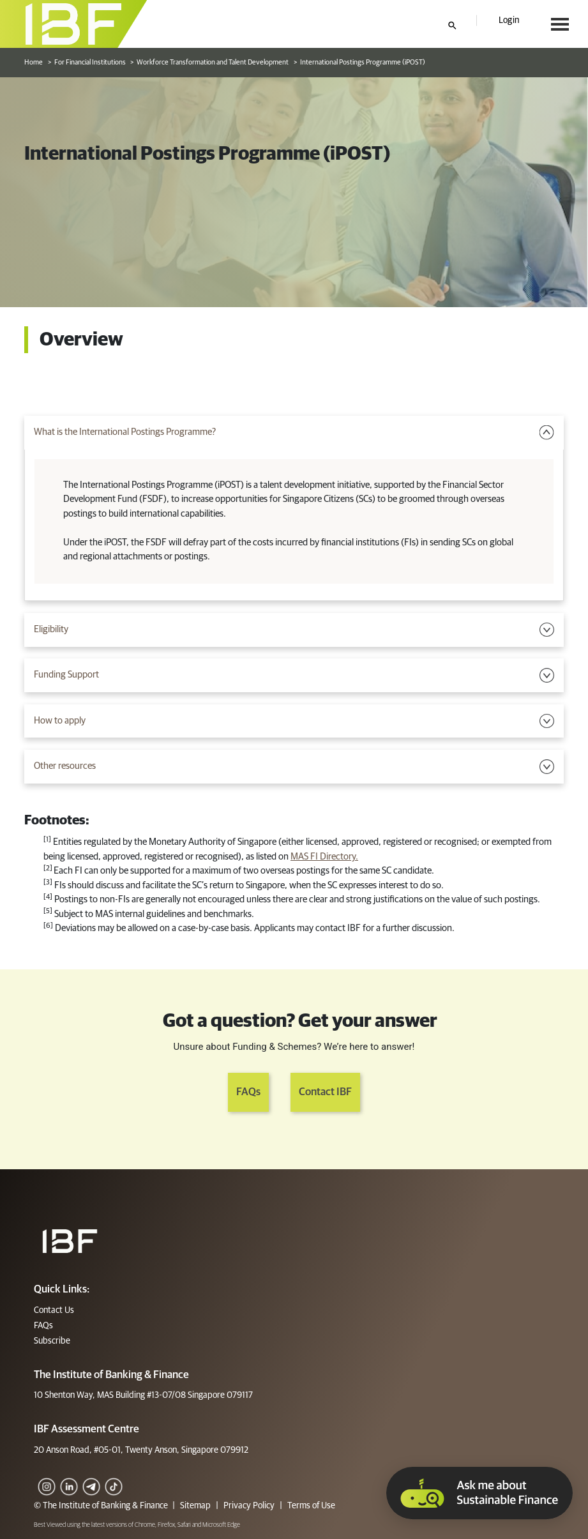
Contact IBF (325, 1092)
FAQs (248, 1092)
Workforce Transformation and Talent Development (213, 62)
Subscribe (52, 1341)
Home (33, 62)
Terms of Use (310, 1505)
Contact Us (54, 1310)
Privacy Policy (249, 1505)
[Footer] (70, 1240)
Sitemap (195, 1505)
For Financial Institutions (90, 62)
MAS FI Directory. (324, 856)
